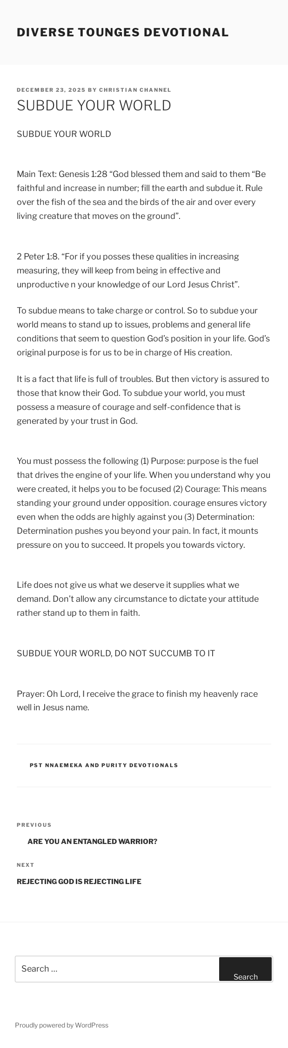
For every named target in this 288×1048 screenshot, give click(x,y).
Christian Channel (135, 90)
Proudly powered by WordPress (61, 1025)
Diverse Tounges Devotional (123, 32)
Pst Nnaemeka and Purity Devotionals (104, 765)
